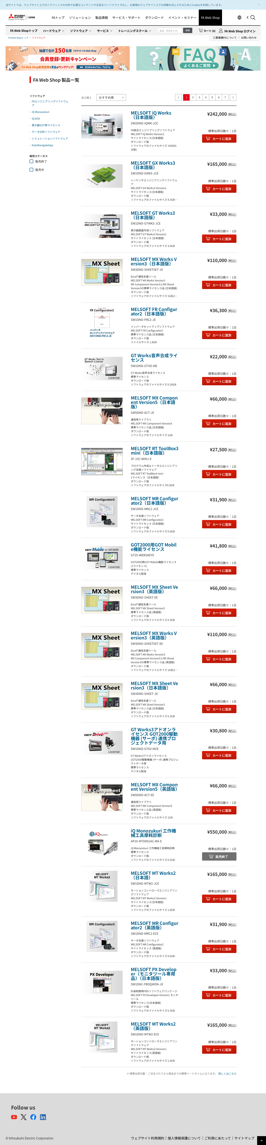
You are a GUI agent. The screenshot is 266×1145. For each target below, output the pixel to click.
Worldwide (239, 17)
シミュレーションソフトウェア (50, 138)
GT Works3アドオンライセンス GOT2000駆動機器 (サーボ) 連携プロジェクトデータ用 (154, 736)
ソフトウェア (79, 30)
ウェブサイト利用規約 (147, 1138)
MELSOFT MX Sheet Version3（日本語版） (154, 685)
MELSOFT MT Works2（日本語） (153, 875)
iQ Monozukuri (40, 112)
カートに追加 (221, 139)
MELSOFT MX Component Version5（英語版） (155, 786)
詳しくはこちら (227, 1073)
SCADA (36, 118)
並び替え (86, 97)
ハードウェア (52, 30)
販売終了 (221, 857)
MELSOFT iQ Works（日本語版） (151, 114)
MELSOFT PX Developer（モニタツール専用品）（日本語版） (153, 973)
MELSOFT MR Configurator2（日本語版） (154, 500)
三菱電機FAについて (225, 37)
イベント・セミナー (182, 17)
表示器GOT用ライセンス (46, 125)
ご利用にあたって (217, 1138)
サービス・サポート (126, 17)
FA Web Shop (210, 17)
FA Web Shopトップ (23, 30)
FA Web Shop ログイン (239, 31)
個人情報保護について (184, 1138)
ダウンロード (154, 17)
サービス (103, 30)
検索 (187, 30)
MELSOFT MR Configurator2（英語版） (154, 925)
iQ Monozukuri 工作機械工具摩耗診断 (153, 832)
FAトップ (58, 17)
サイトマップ (244, 1138)
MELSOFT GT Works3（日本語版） (153, 215)
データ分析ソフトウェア (46, 132)
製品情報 (101, 17)
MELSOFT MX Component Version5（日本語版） (154, 402)
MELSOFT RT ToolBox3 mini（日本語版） (154, 450)
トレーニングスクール (133, 30)
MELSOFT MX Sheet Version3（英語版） (154, 589)
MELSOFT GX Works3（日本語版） (153, 164)
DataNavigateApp (42, 145)
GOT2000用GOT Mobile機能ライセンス (154, 546)
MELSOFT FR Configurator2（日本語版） (154, 311)
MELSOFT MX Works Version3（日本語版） (154, 261)
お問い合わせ (249, 37)
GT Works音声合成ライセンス (154, 357)
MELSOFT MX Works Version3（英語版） (154, 635)
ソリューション (80, 17)
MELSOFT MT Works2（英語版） (153, 1025)
